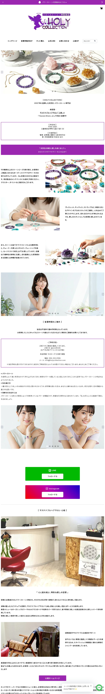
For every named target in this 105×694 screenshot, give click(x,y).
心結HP (76, 41)
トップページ (12, 41)
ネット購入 (40, 41)
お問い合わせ (64, 41)
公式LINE (51, 41)
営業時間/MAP (26, 41)
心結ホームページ (52, 678)
